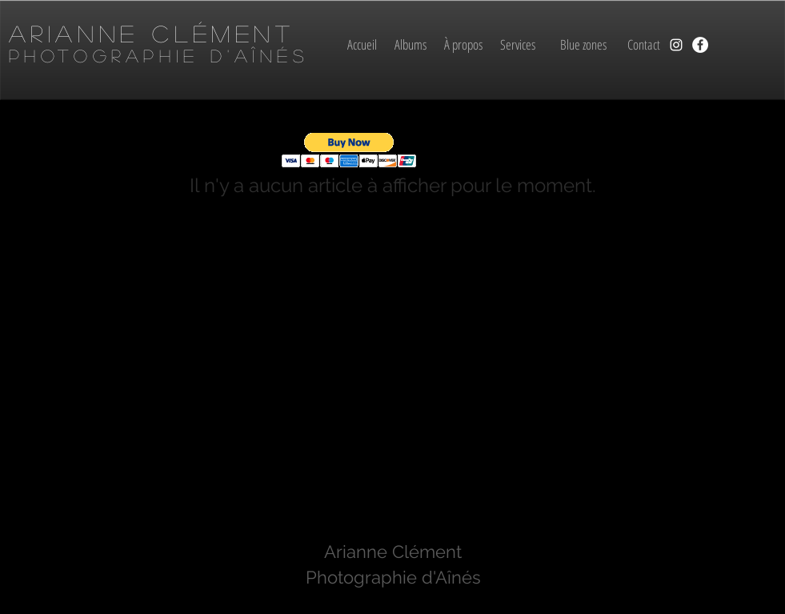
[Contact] (643, 45)
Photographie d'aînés (159, 55)
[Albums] (411, 45)
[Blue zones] (584, 45)
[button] (349, 150)
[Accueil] (362, 45)
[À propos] (463, 45)
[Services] (518, 45)
